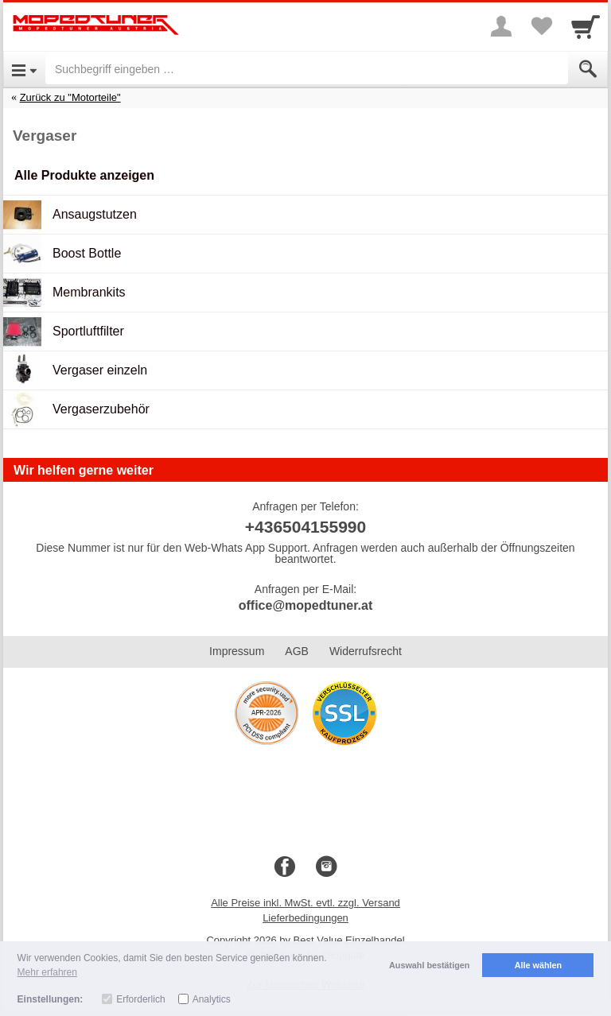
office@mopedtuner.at (306, 605)
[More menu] (501, 26)
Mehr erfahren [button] (47, 972)
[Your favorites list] (541, 26)
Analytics (212, 999)
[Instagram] (326, 867)
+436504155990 (305, 527)
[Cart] (585, 26)
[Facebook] (285, 867)
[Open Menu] (24, 69)
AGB (297, 651)
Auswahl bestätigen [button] (429, 965)
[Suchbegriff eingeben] (306, 69)
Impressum (236, 651)
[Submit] (588, 69)
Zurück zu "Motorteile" (70, 97)
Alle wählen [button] (538, 965)
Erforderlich (140, 999)
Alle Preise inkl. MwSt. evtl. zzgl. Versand (305, 903)
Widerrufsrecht (365, 651)
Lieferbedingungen (305, 918)
